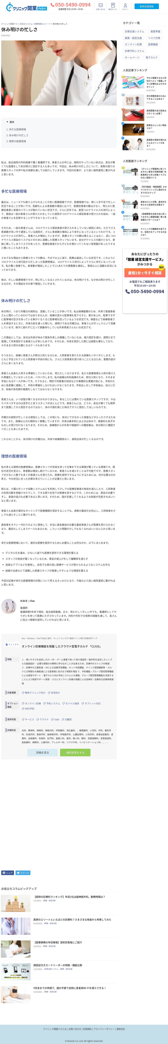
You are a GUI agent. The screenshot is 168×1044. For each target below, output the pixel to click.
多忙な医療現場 (17, 129)
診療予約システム (134, 51)
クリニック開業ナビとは (55, 1029)
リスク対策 (154, 38)
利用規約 (87, 1029)
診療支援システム (134, 31)
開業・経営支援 (133, 38)
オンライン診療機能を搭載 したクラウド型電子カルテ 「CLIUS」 (62, 646)
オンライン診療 (133, 44)
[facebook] (7, 873)
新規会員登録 (147, 6)
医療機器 (153, 44)
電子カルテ (152, 57)
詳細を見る (42, 752)
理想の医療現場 (17, 141)
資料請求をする (75, 752)
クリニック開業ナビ (9, 24)
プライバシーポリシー (104, 1029)
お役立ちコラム (26, 24)
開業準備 (155, 31)
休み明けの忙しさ (18, 135)
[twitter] (23, 873)
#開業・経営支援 (50, 901)
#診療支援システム (52, 970)
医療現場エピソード (42, 24)
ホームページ (132, 57)
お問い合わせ (74, 1029)
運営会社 (120, 1029)
